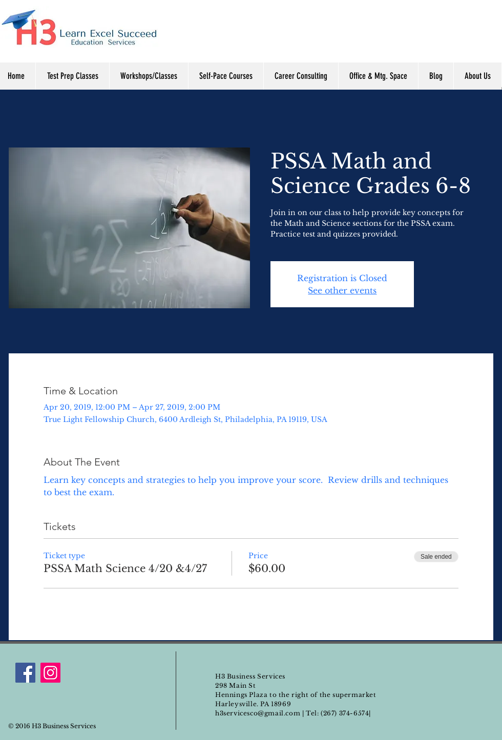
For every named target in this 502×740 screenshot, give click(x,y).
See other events (342, 290)
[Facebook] (25, 673)
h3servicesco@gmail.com (257, 713)
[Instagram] (50, 673)
